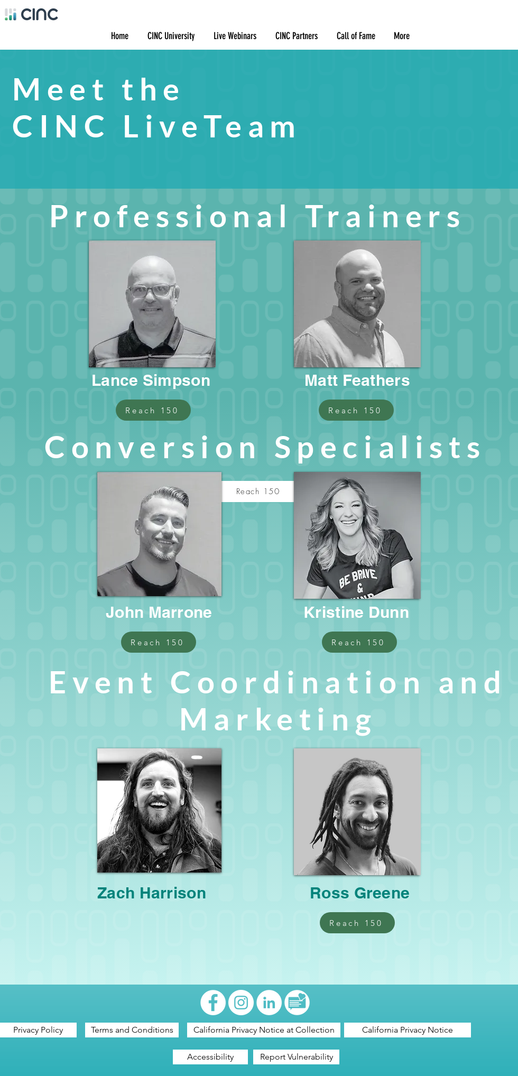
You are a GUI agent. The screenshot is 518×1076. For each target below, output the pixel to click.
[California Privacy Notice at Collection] (263, 1030)
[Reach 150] (153, 410)
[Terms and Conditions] (132, 1030)
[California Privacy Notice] (407, 1030)
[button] (169, 36)
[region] (152, 303)
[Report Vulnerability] (296, 1057)
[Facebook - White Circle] (213, 1002)
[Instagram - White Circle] (241, 1002)
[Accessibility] (210, 1057)
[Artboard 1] (297, 1002)
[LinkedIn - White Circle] (269, 1002)
